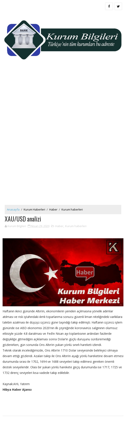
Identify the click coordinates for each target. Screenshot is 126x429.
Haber (53, 209)
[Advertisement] (63, 103)
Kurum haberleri (72, 209)
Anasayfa (13, 209)
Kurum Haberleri (34, 209)
